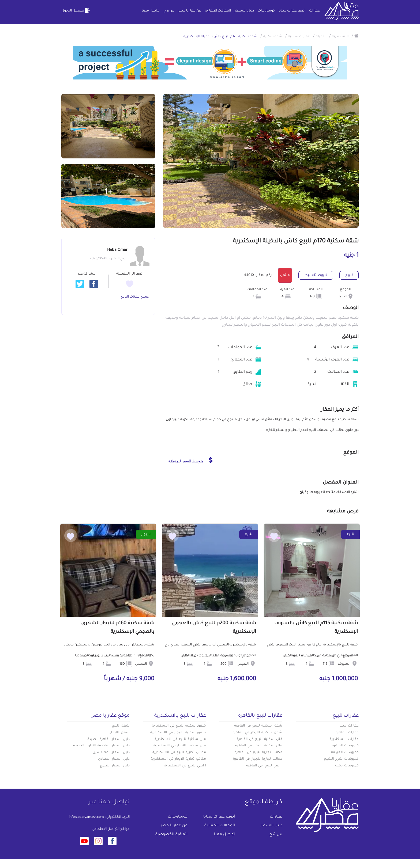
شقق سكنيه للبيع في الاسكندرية (179, 726)
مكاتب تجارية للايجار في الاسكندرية (178, 759)
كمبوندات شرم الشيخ (341, 759)
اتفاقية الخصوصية (171, 835)
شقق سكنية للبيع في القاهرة (258, 726)
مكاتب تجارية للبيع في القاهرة (258, 752)
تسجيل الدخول (76, 10)
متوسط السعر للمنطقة (190, 460)
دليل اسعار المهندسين (111, 752)
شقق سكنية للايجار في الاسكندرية (178, 733)
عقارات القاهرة (347, 733)
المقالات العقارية (218, 11)
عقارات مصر (349, 726)
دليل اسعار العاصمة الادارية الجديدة (101, 746)
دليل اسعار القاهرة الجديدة (108, 739)
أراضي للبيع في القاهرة (264, 766)
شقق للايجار (120, 733)
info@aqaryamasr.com (86, 817)
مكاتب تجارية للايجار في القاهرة (257, 759)
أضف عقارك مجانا (292, 11)
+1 (108, 192)
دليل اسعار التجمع (115, 766)
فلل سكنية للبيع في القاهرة (259, 739)
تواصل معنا (151, 11)
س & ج (168, 11)
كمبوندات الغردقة (345, 752)
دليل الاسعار (244, 11)
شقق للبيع (121, 726)
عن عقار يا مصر (189, 11)
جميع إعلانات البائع (135, 297)
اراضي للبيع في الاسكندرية (185, 766)
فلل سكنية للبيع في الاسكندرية (180, 739)
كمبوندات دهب (347, 766)
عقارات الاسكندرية (344, 739)
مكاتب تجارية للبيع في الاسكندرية (179, 752)
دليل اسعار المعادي (114, 759)
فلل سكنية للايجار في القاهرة (258, 746)
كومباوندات (266, 11)
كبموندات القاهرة (345, 746)
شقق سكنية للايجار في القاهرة (257, 733)
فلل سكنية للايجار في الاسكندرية (179, 746)
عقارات (314, 11)
